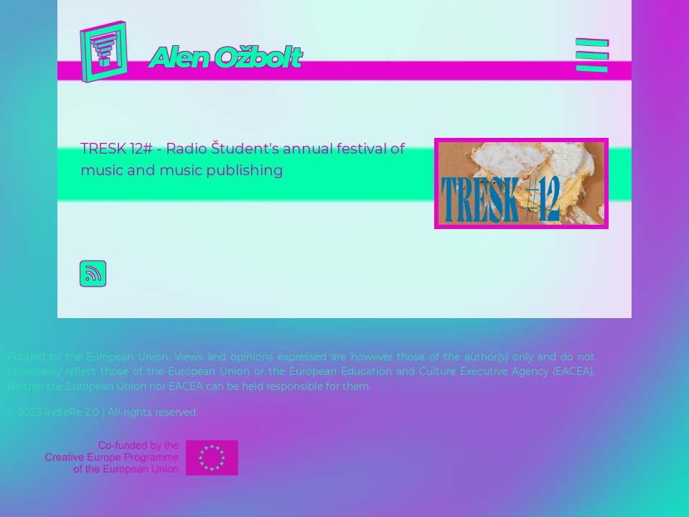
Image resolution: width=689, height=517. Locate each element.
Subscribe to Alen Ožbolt (356, 273)
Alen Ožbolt (224, 57)
